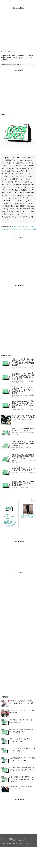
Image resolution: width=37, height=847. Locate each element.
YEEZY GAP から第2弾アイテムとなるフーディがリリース (23, 429)
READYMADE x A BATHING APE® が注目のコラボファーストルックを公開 (23, 457)
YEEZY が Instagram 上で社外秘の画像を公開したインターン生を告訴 (23, 443)
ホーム (3, 839)
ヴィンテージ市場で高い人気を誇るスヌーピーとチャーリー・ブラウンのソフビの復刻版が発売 (23, 362)
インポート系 (20, 840)
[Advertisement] (18, 27)
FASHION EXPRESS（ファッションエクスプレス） (20, 843)
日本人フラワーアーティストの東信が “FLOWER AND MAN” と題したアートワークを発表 (23, 390)
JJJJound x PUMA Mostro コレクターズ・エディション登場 (23, 416)
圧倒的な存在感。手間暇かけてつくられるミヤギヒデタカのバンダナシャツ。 (22, 770)
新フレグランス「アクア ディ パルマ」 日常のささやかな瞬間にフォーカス (22, 779)
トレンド (26, 839)
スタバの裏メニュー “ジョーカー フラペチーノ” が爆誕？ (23, 469)
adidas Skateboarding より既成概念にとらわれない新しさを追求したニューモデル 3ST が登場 (23, 404)
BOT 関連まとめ (11, 839)
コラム (21, 64)
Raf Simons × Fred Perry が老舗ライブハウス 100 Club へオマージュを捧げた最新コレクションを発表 (23, 376)
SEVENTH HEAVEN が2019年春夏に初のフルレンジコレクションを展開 (23, 483)
